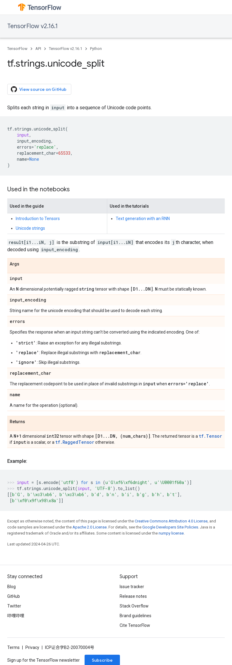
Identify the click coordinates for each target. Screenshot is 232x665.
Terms (13, 647)
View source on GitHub (38, 89)
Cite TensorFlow (135, 625)
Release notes (133, 596)
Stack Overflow (134, 606)
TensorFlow (17, 48)
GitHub (13, 596)
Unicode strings (30, 228)
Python (96, 48)
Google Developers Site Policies (170, 527)
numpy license (171, 533)
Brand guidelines (135, 615)
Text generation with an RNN (143, 218)
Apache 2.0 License (89, 527)
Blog (11, 586)
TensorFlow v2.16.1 (32, 26)
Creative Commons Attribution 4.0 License (171, 521)
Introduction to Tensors (38, 218)
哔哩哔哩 (15, 615)
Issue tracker (132, 586)
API (38, 48)
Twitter (14, 606)
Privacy (32, 647)
